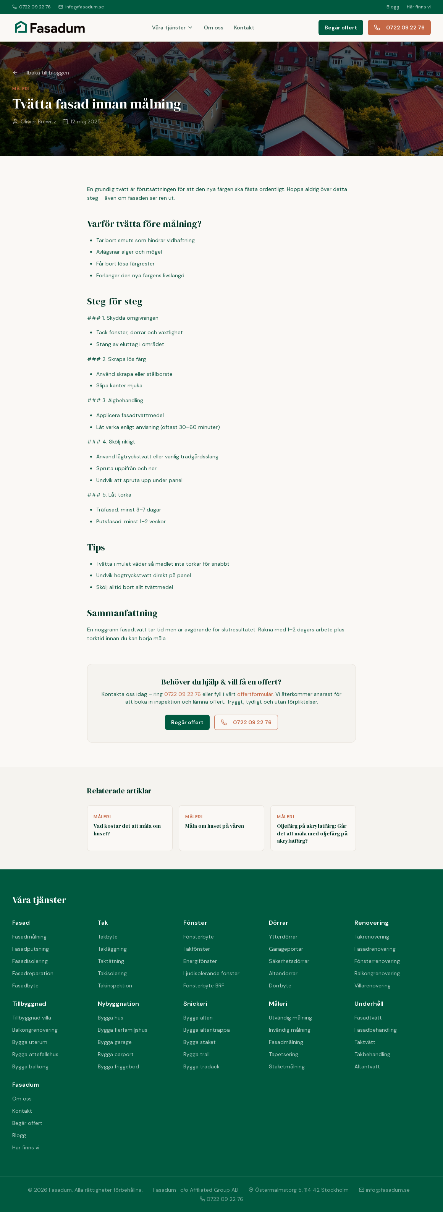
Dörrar (278, 923)
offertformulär (255, 694)
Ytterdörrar (283, 936)
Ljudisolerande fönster (211, 973)
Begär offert (341, 27)
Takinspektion (115, 985)
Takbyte (108, 936)
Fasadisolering (30, 961)
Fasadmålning (29, 936)
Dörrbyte (280, 985)
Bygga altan (198, 1017)
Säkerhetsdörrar (289, 961)
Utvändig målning (290, 1017)
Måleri (278, 1004)
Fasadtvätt (368, 1017)
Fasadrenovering (375, 948)
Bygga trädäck (201, 1066)
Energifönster (200, 961)
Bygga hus (110, 1017)
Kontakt (244, 27)
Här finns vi (419, 7)
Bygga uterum (29, 1042)
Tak (103, 923)
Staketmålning (287, 1066)
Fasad (21, 923)
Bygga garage (115, 1042)
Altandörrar (283, 973)
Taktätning (111, 961)
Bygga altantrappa (206, 1029)
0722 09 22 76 (31, 7)
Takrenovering (371, 936)
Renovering (371, 923)
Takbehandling (372, 1054)
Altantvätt (367, 1066)
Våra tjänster (172, 27)
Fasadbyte (25, 985)
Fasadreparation (32, 973)
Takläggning (112, 948)
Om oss (213, 27)
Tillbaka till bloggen (40, 72)
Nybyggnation (118, 1004)
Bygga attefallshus (35, 1054)
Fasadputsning (30, 948)
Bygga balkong (30, 1066)
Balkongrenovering (377, 973)
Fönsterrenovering (377, 961)
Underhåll (368, 1004)
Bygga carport (116, 1054)
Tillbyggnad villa (31, 1017)
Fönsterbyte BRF (203, 985)
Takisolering (112, 973)
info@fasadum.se (81, 7)
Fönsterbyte (198, 936)
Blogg (392, 7)
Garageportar (286, 948)
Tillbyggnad (29, 1004)
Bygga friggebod (118, 1066)
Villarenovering (372, 985)
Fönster (195, 923)
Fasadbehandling (375, 1029)
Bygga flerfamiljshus (122, 1029)
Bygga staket (199, 1042)
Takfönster (196, 948)
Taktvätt (364, 1042)
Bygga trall (196, 1054)
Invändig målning (289, 1029)
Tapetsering (283, 1054)
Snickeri (195, 1004)
